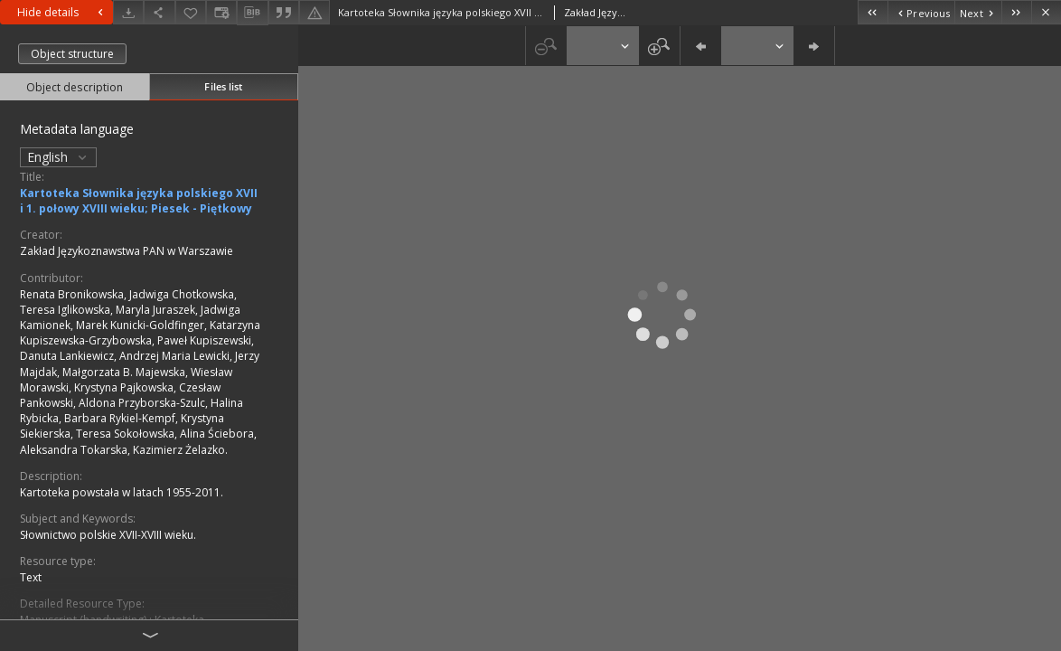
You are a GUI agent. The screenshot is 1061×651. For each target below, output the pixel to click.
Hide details (62, 12)
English (58, 156)
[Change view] (221, 12)
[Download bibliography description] (252, 12)
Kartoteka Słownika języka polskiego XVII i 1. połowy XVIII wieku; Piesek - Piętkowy (139, 200)
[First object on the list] (872, 12)
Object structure (72, 53)
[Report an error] (314, 12)
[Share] (159, 12)
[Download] (128, 12)
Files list (223, 86)
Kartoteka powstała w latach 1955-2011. (121, 492)
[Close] (1046, 12)
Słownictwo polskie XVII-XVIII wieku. (108, 534)
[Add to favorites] (190, 12)
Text (31, 577)
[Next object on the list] (977, 12)
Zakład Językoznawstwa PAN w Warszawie (126, 251)
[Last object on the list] (1016, 12)
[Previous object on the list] (920, 12)
